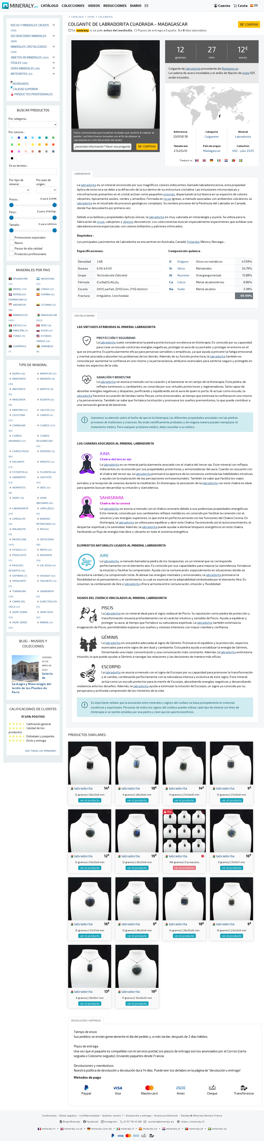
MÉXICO (19, 325)
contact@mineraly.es (161, 1121)
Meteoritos (21, 73)
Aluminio (183, 275)
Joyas (91, 16)
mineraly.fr (47, 1128)
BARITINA (20, 409)
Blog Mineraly (70, 1121)
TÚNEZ (19, 335)
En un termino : (18, 165)
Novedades (20, 83)
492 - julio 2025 (243, 150)
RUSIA (46, 330)
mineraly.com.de (99, 1128)
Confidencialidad (89, 1115)
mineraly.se (217, 1128)
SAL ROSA (48, 565)
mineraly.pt (194, 1128)
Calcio (181, 282)
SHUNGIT (47, 575)
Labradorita (243, 136)
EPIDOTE (47, 461)
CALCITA (47, 409)
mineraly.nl (171, 1128)
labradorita (81, 788)
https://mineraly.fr (193, 1121)
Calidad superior (24, 89)
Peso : (13, 212)
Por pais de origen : (43, 182)
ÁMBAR (46, 622)
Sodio (181, 289)
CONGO (47, 288)
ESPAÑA (47, 294)
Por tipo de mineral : (16, 182)
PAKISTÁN (20, 330)
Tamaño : (14, 224)
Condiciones (49, 1115)
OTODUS (19, 549)
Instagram (109, 1121)
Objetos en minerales (30, 57)
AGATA (18, 373)
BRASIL (20, 288)
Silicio (181, 268)
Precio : (13, 199)
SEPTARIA (19, 575)
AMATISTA (48, 373)
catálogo (77, 16)
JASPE (18, 497)
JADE (45, 487)
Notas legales (68, 1115)
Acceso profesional (166, 1115)
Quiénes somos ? (112, 1115)
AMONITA (47, 378)
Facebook (90, 1121)
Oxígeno (183, 261)
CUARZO (47, 425)
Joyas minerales (25, 68)
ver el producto (90, 800)
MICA (44, 528)
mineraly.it (126, 1128)
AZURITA (47, 399)
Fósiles (19, 63)
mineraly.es (148, 1128)
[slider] (11, 205)
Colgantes (105, 16)
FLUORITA (48, 471)
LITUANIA (48, 304)
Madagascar (211, 150)
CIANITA (46, 414)
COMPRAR (249, 24)
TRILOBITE (48, 580)
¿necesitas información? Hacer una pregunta (102, 146)
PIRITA (46, 549)
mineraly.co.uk (71, 1128)
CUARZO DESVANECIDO (44, 440)
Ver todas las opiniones (40, 750)
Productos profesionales (32, 94)
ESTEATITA (20, 471)
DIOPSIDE (47, 451)
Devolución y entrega (138, 1115)
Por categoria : (18, 118)
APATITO (46, 388)
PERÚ (46, 325)
